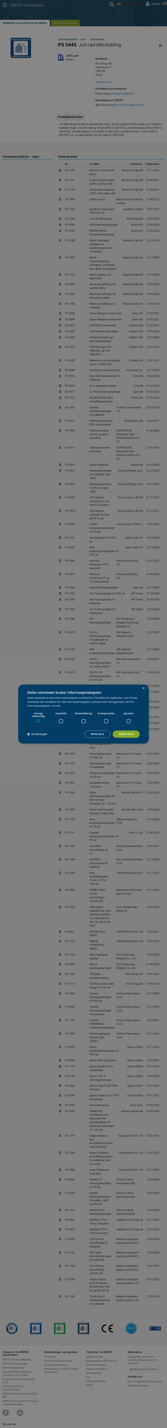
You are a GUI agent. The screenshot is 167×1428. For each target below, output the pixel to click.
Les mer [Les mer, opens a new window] (56, 705)
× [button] (143, 688)
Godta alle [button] (126, 734)
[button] (37, 734)
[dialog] (83, 714)
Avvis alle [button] (97, 734)
